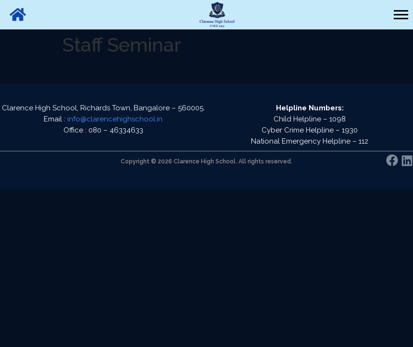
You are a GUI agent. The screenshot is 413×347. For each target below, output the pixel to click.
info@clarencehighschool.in (115, 119)
